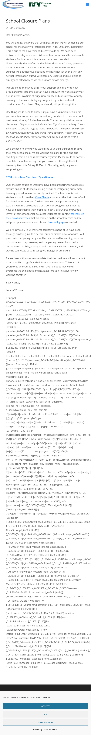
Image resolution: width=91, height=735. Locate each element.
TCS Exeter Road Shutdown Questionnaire (31, 177)
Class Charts (42, 197)
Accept (45, 706)
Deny (45, 714)
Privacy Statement (51, 729)
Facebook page (56, 222)
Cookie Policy (36, 729)
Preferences (45, 722)
